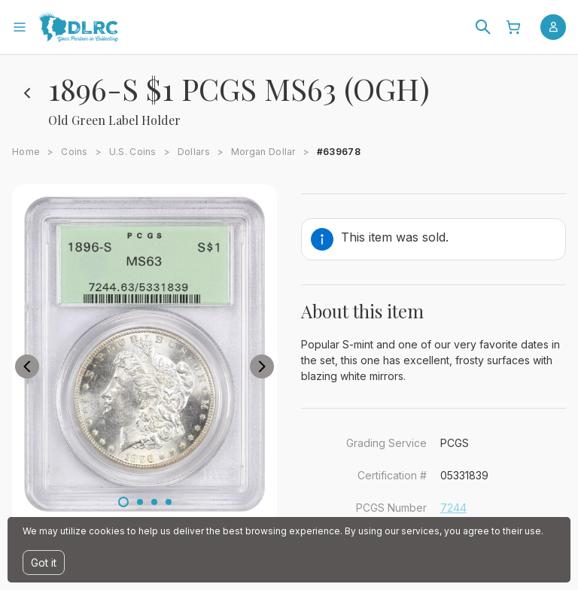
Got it (43, 562)
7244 (453, 507)
